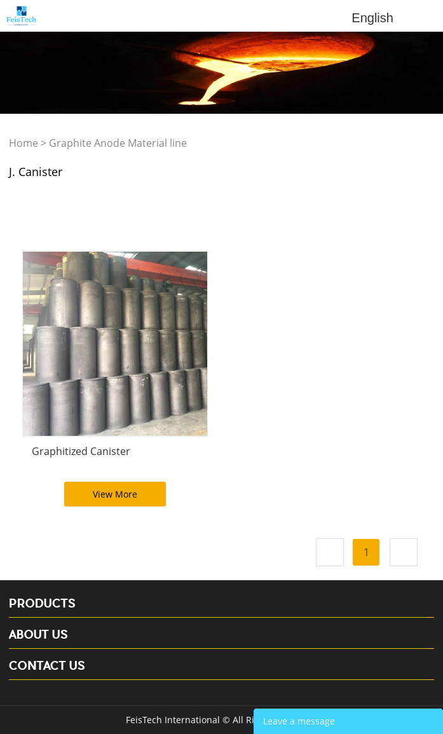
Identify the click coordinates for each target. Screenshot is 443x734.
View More (115, 494)
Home (23, 143)
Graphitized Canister (81, 451)
